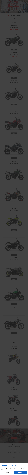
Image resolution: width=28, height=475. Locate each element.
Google (24, 468)
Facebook (2, 469)
